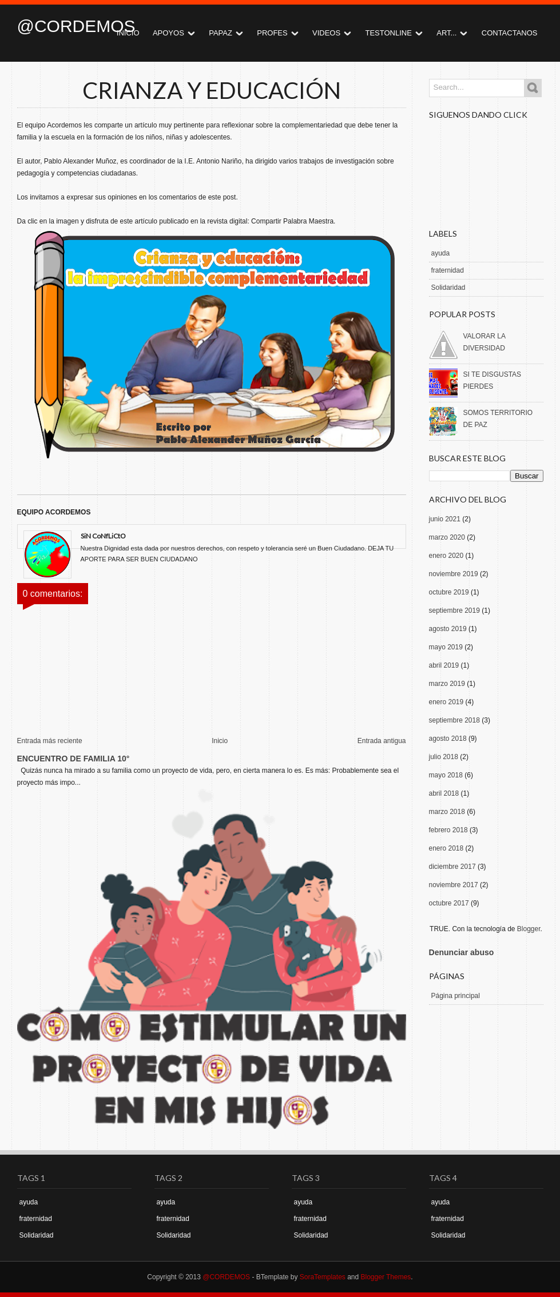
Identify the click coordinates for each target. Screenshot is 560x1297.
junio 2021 (444, 519)
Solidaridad (448, 288)
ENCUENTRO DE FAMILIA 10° (73, 758)
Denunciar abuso (461, 952)
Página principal (455, 996)
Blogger (529, 929)
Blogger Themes (386, 1277)
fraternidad (447, 270)
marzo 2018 (447, 812)
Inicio (220, 741)
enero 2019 (446, 702)
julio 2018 (443, 757)
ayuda (440, 253)
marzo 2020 (447, 537)
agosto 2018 (448, 739)
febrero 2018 (448, 830)
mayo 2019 (446, 647)
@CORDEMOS (76, 26)
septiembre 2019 (454, 610)
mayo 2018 (446, 775)
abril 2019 (444, 665)
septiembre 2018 (454, 720)
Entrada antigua (382, 741)
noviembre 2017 (453, 885)
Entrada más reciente (49, 741)
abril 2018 (444, 793)
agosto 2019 (448, 629)
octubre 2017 (449, 903)
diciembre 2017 (452, 867)
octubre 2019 (449, 592)
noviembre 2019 (453, 574)
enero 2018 (446, 848)
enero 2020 (446, 556)
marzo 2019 (447, 684)
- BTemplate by (297, 1277)
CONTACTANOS (510, 33)
